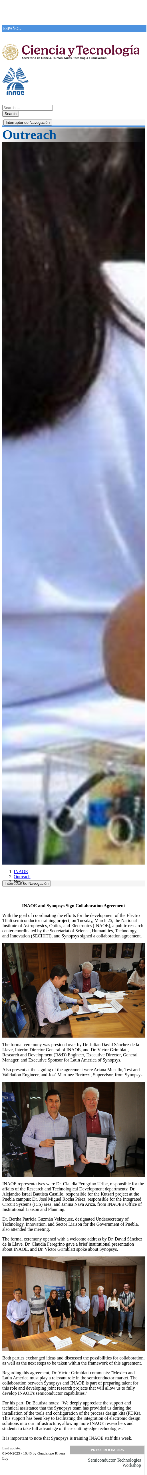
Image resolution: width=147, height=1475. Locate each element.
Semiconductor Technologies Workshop (114, 1463)
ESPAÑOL (12, 28)
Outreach (22, 876)
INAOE (21, 871)
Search (11, 114)
